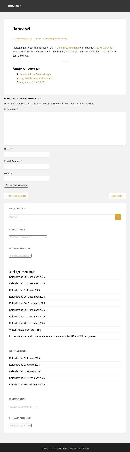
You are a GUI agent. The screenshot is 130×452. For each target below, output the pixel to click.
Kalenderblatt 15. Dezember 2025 (27, 296)
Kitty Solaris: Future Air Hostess (36, 78)
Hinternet (14, 6)
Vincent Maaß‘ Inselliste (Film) (25, 329)
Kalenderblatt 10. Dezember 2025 (27, 277)
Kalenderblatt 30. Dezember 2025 (27, 384)
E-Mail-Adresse (13, 161)
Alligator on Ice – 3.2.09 (31, 82)
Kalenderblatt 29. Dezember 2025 (27, 310)
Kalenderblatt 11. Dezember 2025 (27, 283)
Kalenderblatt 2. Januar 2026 (24, 364)
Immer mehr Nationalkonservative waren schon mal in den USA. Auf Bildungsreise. (52, 336)
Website (8, 173)
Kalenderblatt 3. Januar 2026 (24, 358)
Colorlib (63, 448)
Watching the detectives (56, 38)
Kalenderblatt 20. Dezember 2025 (27, 323)
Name (8, 149)
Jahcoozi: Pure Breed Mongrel (35, 74)
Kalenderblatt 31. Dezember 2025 (27, 378)
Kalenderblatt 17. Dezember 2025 (27, 316)
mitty (38, 38)
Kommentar (11, 109)
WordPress (84, 448)
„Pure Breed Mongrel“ (68, 47)
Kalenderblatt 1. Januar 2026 (24, 290)
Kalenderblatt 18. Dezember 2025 (27, 303)
